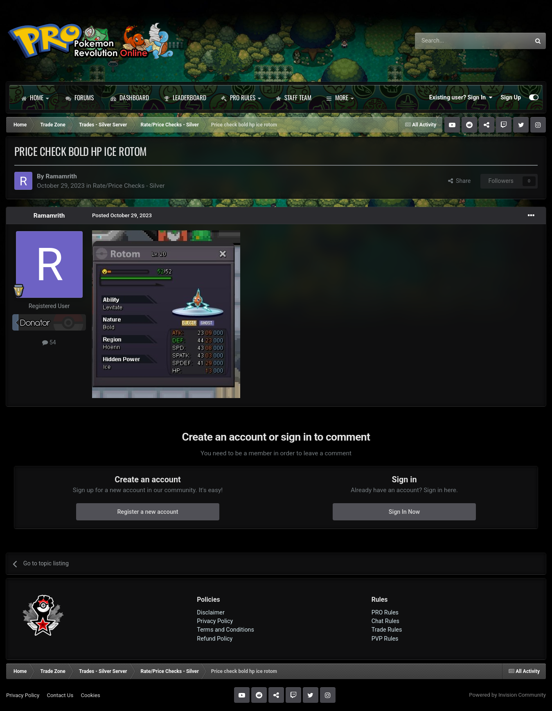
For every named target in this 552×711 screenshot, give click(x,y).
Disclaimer (210, 612)
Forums (79, 97)
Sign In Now (404, 512)
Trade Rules (387, 629)
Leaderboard (185, 97)
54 (49, 342)
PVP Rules (385, 638)
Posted (122, 215)
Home (35, 97)
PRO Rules (241, 97)
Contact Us (60, 695)
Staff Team (293, 97)
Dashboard (129, 97)
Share (459, 181)
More (340, 97)
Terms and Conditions (225, 629)
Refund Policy (214, 638)
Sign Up (510, 97)
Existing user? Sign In (460, 97)
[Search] (451, 41)
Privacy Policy (215, 621)
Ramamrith (61, 176)
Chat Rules (385, 621)
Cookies (90, 695)
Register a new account (147, 512)
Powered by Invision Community (507, 695)
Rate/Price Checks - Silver (129, 185)
